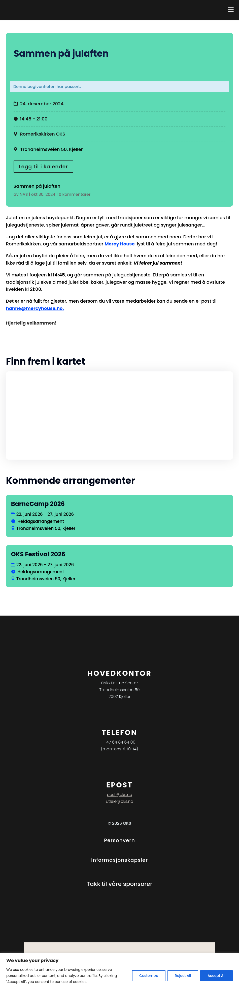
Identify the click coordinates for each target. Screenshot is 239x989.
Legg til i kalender (43, 166)
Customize (148, 975)
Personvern (119, 840)
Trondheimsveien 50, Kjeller (51, 149)
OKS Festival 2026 (38, 554)
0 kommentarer (74, 194)
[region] (119, 971)
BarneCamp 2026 (38, 504)
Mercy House (119, 244)
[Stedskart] (119, 415)
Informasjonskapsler (119, 860)
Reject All (183, 975)
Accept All (216, 975)
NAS (24, 194)
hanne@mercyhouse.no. (35, 308)
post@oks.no (119, 794)
